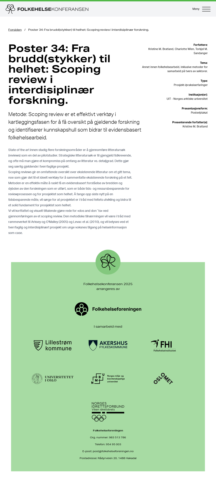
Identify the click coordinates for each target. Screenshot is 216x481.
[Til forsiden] (95, 9)
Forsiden (15, 29)
